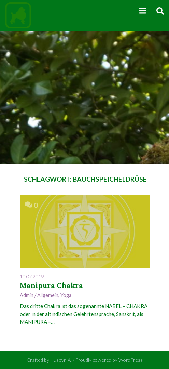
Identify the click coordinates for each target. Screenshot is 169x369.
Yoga (65, 295)
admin (26, 295)
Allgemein (47, 295)
